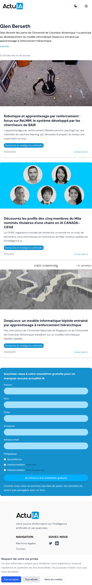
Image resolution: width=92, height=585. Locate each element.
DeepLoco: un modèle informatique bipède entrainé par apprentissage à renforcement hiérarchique (46, 322)
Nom (6, 398)
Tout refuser (31, 579)
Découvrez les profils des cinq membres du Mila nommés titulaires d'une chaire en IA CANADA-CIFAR (42, 222)
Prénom (8, 384)
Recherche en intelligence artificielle (23, 145)
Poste (7, 412)
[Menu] (86, 6)
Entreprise (9, 426)
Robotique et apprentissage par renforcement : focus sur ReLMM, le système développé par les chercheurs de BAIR (42, 120)
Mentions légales (26, 543)
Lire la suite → (81, 151)
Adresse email (11, 439)
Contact (21, 549)
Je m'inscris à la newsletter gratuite (46, 478)
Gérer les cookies (53, 579)
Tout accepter (11, 579)
